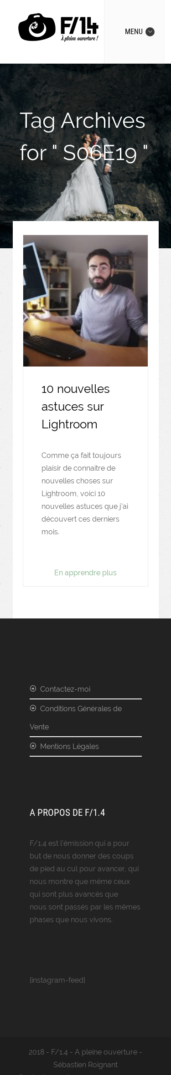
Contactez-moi (65, 689)
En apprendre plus (85, 572)
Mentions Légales (69, 746)
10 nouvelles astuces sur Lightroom (75, 406)
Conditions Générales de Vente (76, 717)
